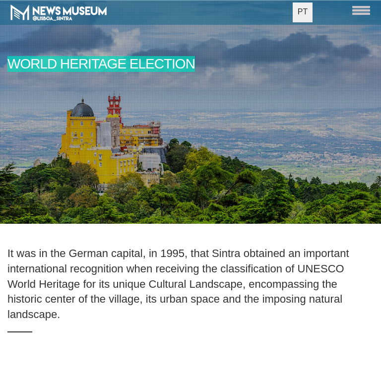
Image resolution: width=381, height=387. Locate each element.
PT (303, 11)
